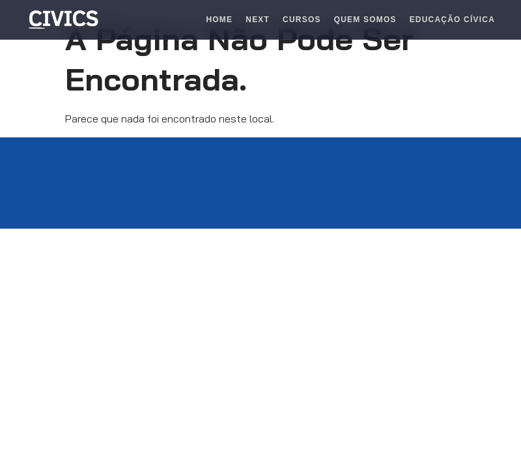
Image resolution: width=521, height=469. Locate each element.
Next (258, 19)
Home (219, 19)
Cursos (302, 19)
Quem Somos (365, 19)
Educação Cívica (452, 19)
